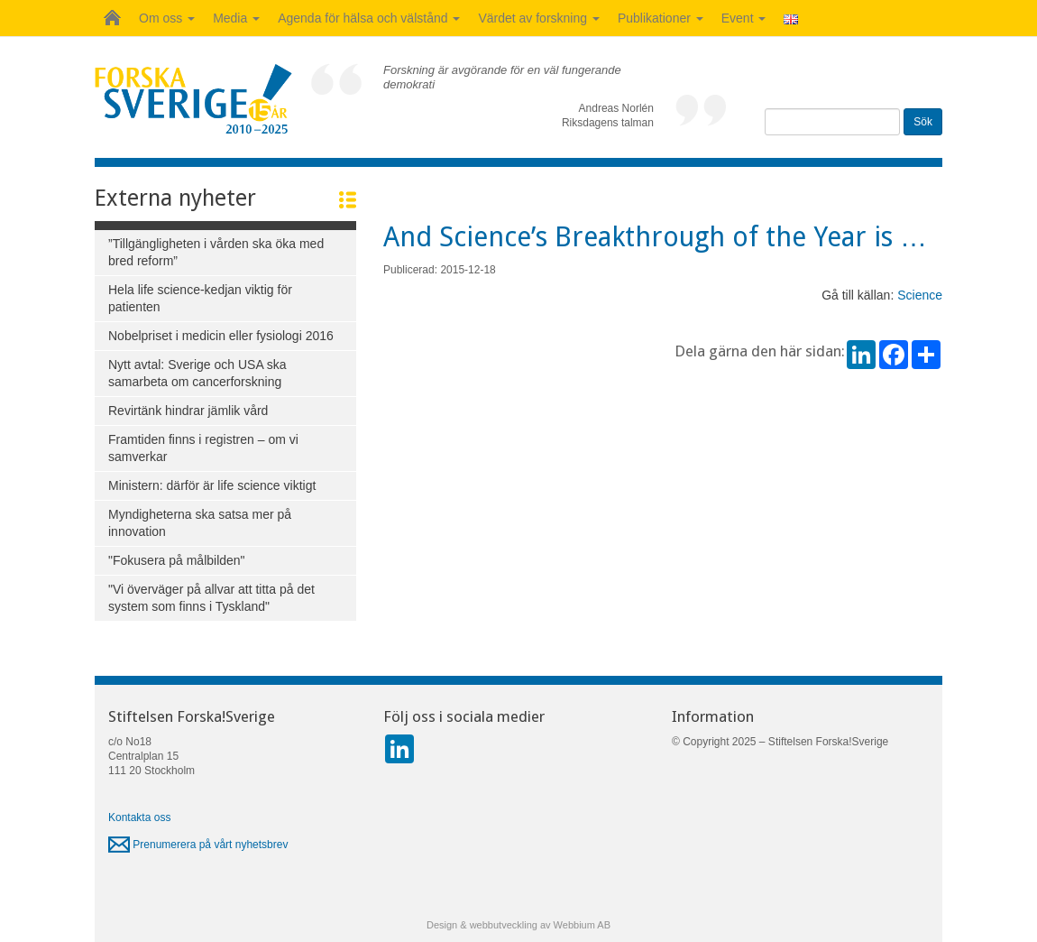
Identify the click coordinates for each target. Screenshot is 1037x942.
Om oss (167, 18)
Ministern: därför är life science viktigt (212, 485)
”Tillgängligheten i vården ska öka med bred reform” (216, 252)
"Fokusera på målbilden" (176, 560)
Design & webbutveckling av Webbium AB (518, 924)
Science (919, 295)
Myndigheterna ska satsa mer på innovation (199, 523)
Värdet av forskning (539, 18)
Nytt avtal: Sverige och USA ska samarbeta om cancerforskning (197, 373)
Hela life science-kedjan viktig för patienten (200, 298)
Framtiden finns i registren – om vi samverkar (203, 448)
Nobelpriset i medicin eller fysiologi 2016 (221, 335)
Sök (922, 121)
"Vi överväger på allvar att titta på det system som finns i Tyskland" (211, 598)
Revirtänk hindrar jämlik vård (188, 410)
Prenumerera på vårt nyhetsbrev (198, 844)
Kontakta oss (139, 817)
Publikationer (660, 18)
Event (743, 18)
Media (236, 18)
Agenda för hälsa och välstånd (369, 18)
